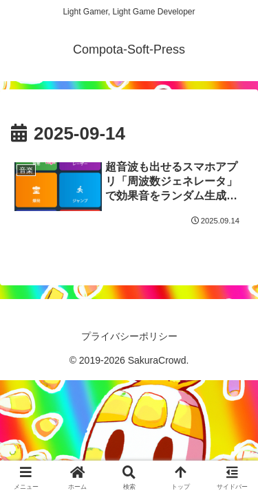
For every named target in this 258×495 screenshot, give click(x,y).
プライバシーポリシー (129, 336)
